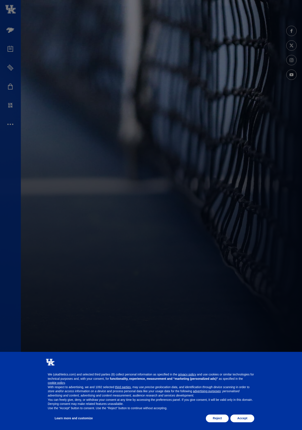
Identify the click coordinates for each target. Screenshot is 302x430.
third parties (123, 387)
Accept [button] (242, 418)
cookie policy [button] (56, 382)
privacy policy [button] (187, 374)
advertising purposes (207, 391)
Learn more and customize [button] (74, 418)
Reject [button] (217, 418)
